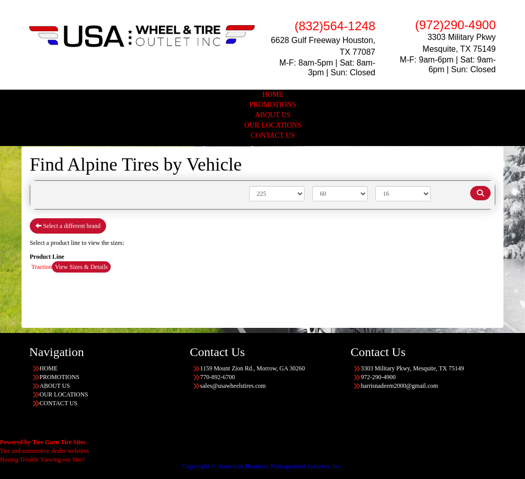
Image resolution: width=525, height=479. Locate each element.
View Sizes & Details (81, 266)
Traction (41, 266)
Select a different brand (67, 226)
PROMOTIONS (272, 105)
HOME (272, 94)
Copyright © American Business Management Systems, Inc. (262, 466)
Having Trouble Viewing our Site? (42, 459)
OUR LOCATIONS (273, 125)
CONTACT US (273, 135)
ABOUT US (272, 115)
